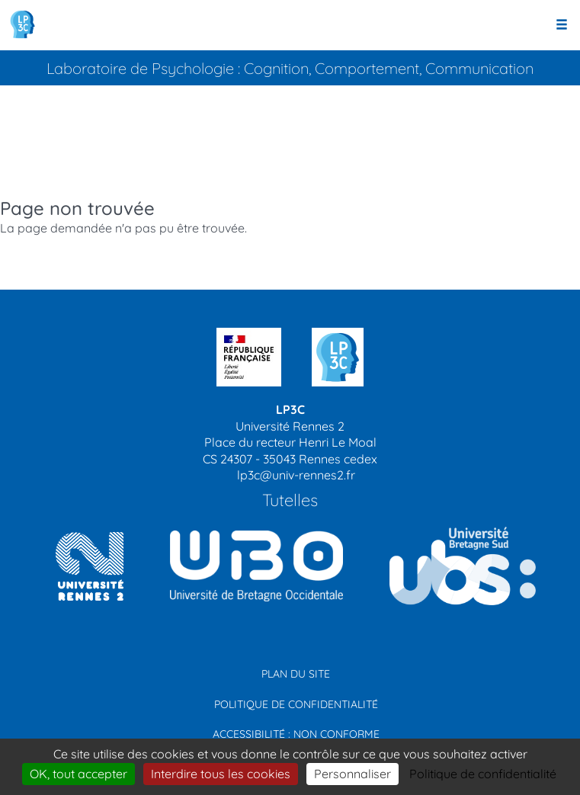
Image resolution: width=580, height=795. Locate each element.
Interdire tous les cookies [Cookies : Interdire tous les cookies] (220, 773)
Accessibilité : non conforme (296, 734)
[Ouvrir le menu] (561, 25)
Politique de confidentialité (296, 704)
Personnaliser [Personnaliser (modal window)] (352, 773)
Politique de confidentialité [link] (482, 773)
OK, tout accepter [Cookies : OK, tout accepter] (78, 773)
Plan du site (295, 674)
